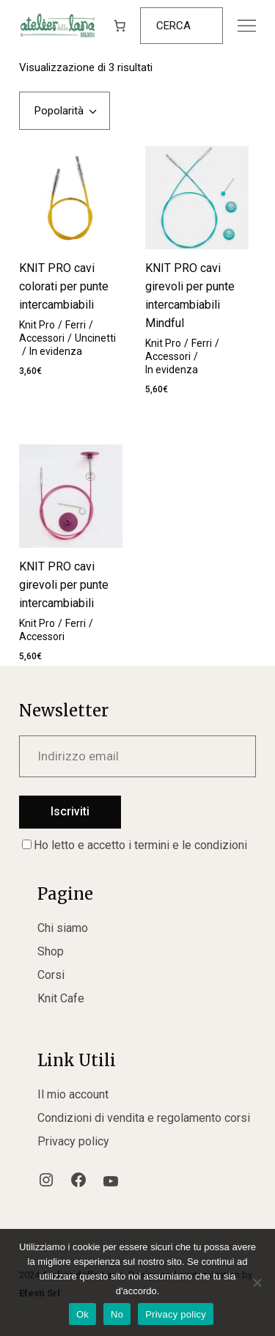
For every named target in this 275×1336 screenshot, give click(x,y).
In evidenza (55, 351)
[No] (256, 1282)
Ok (82, 1314)
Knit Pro (37, 325)
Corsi (51, 975)
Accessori (42, 338)
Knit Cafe (60, 998)
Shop (50, 951)
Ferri (75, 325)
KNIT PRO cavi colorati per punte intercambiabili (64, 286)
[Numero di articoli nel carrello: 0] (119, 25)
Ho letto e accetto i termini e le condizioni (134, 845)
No (117, 1314)
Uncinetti (95, 338)
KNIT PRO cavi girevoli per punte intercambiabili (64, 584)
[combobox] (64, 111)
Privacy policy (73, 1141)
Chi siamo (62, 928)
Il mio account (73, 1094)
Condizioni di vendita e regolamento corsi (143, 1118)
